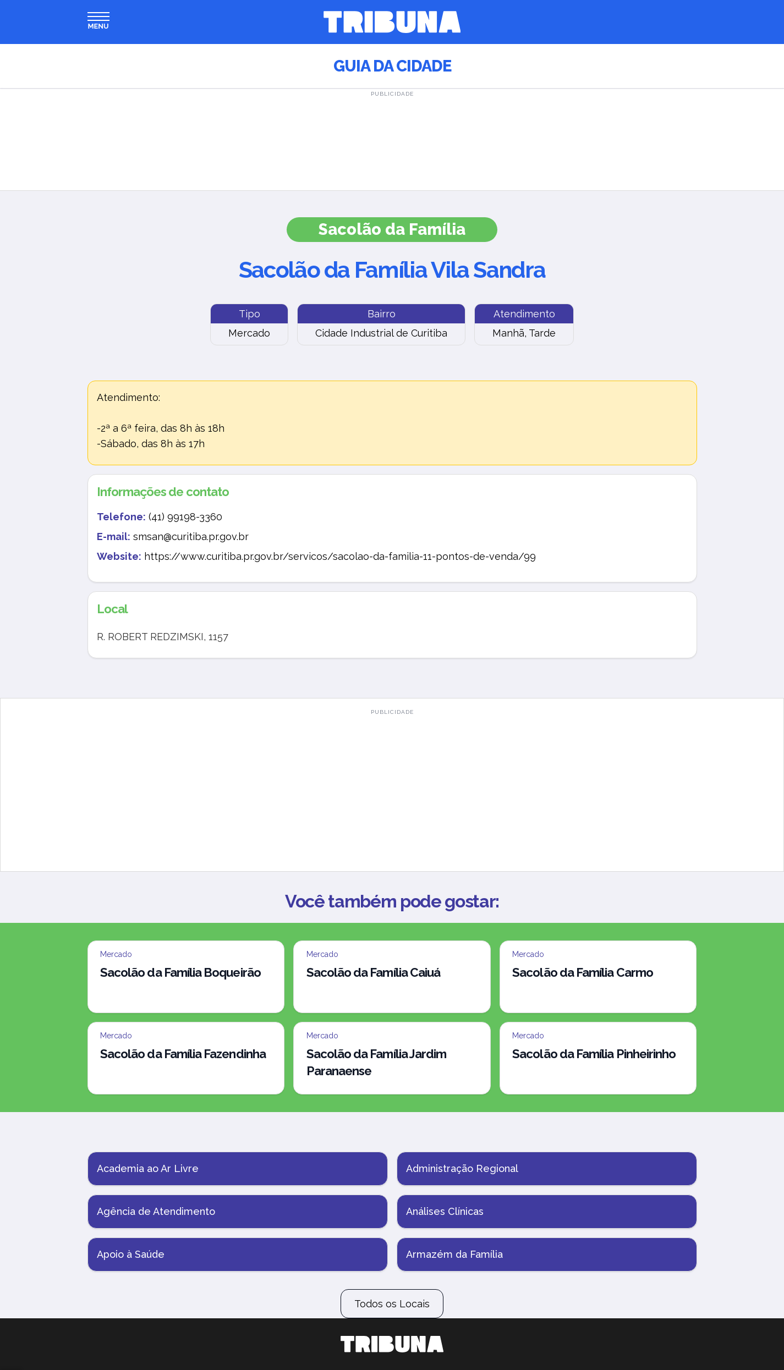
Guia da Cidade (392, 66)
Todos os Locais (392, 1304)
